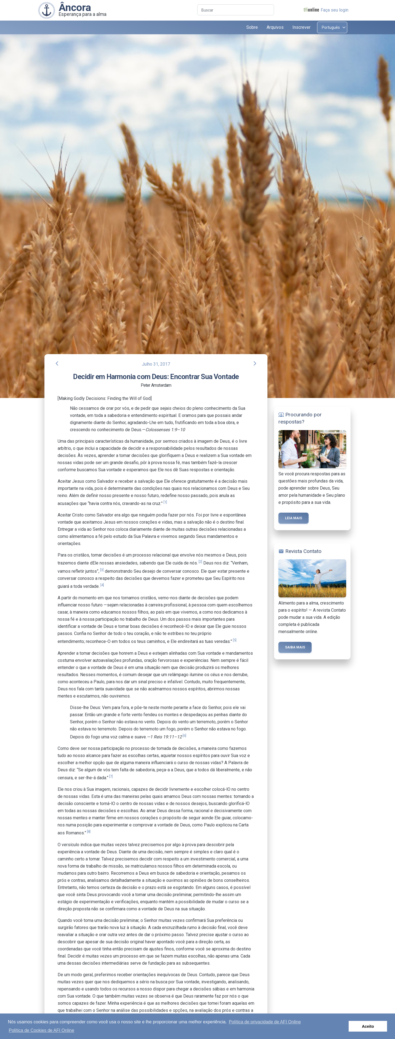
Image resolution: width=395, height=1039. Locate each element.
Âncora (75, 7)
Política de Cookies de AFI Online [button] (41, 1030)
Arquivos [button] (275, 27)
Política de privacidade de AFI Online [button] (265, 1022)
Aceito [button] (368, 1026)
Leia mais (293, 518)
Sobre (252, 27)
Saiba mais (295, 647)
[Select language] (332, 27)
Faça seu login (334, 10)
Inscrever (301, 27)
